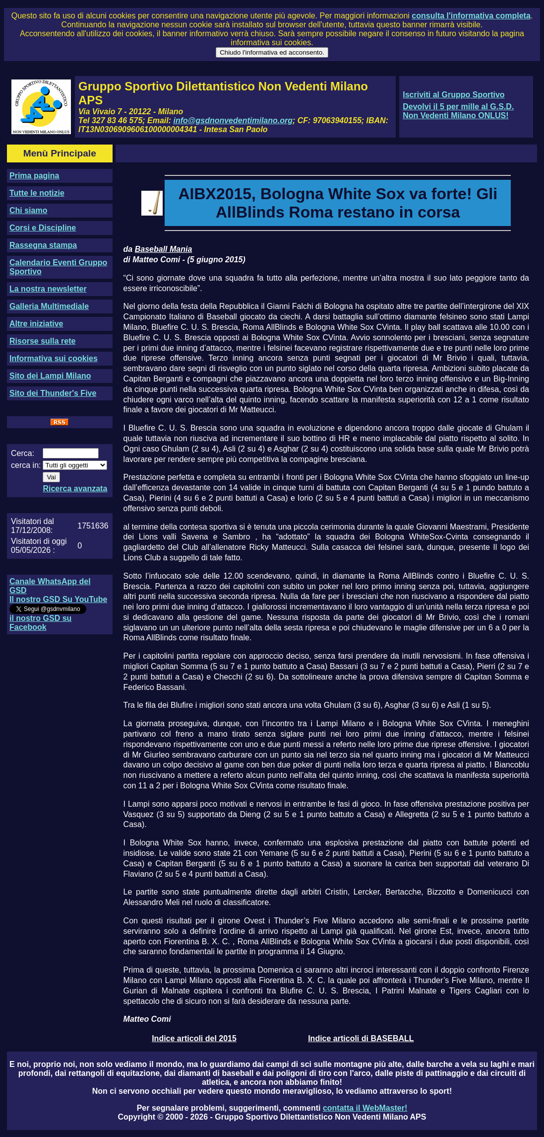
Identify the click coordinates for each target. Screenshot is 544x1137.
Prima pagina (34, 175)
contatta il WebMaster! (365, 1108)
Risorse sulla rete (42, 341)
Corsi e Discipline (42, 228)
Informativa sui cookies (53, 358)
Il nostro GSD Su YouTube (58, 599)
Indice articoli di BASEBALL (361, 1038)
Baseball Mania (163, 249)
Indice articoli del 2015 (194, 1038)
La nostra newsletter (48, 289)
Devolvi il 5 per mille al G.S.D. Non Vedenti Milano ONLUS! (458, 111)
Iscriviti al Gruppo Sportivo (453, 94)
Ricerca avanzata (75, 488)
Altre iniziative (36, 323)
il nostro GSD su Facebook (40, 622)
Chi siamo (28, 210)
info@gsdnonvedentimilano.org (233, 120)
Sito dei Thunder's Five (52, 393)
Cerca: (22, 453)
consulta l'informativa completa (471, 15)
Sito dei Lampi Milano (50, 376)
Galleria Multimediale (49, 306)
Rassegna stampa (43, 245)
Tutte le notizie (36, 193)
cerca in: (26, 465)
